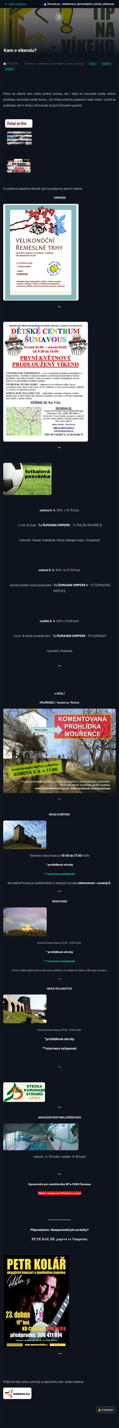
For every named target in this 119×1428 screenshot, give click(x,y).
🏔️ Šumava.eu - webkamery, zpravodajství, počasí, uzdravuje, (78, 3)
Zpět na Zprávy (15, 4)
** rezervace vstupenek (59, 873)
